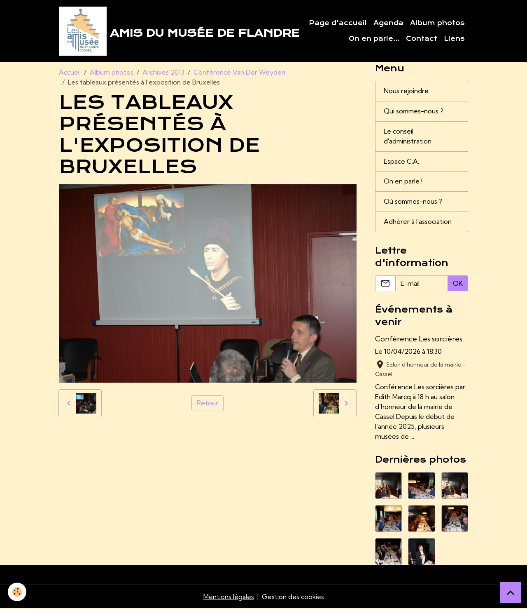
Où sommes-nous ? (414, 202)
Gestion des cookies (292, 597)
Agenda (388, 23)
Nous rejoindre (406, 91)
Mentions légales (228, 597)
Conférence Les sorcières (418, 339)
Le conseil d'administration (408, 137)
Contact (421, 38)
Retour (207, 404)
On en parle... (374, 38)
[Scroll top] (510, 592)
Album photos (437, 23)
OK (458, 284)
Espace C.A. (401, 162)
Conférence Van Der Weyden (239, 72)
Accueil (70, 72)
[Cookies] (17, 592)
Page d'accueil (338, 23)
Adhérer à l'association (418, 223)
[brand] (155, 31)
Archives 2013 (163, 72)
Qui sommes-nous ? (414, 112)
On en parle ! (403, 182)
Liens (454, 38)
